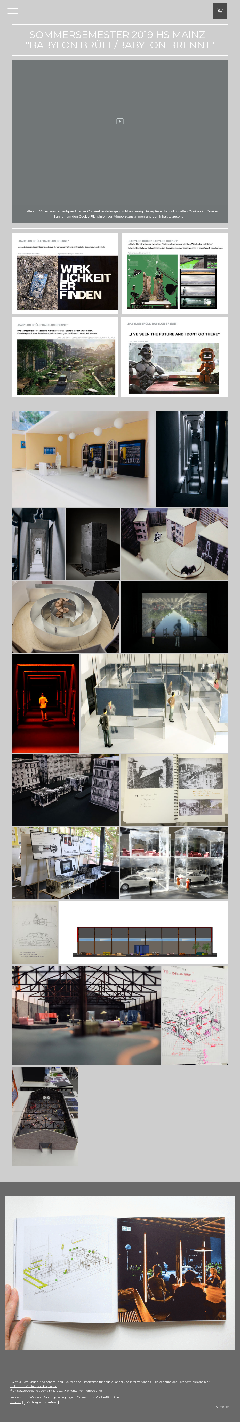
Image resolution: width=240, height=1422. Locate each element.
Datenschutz (85, 1397)
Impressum (18, 1397)
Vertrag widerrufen (41, 1402)
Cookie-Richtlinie (107, 1397)
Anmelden (223, 1407)
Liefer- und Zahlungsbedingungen (33, 1386)
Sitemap (15, 1402)
